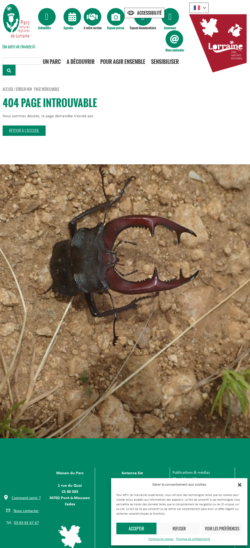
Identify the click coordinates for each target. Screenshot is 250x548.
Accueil (8, 89)
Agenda (68, 28)
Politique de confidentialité (193, 539)
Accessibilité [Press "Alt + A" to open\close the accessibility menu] (149, 13)
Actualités (44, 28)
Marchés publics (186, 475)
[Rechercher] (9, 70)
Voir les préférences (222, 528)
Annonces (170, 28)
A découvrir (81, 61)
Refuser (179, 528)
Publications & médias (191, 469)
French (197, 7)
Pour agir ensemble (122, 61)
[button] (239, 484)
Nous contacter (175, 50)
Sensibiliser (164, 61)
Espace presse (115, 28)
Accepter (136, 528)
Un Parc (53, 61)
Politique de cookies (161, 539)
